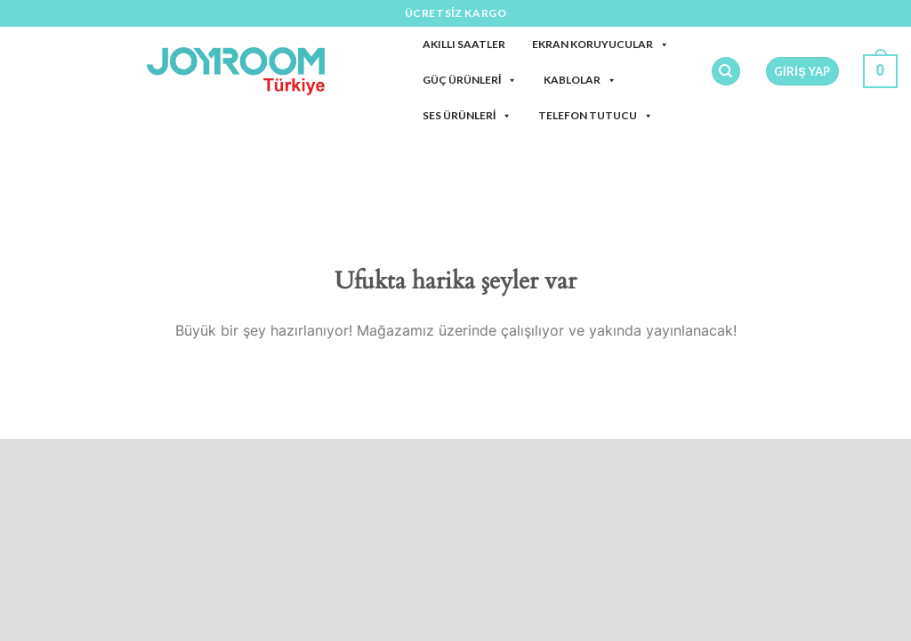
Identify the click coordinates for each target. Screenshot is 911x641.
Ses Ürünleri (467, 115)
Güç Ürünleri (470, 79)
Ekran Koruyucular (600, 44)
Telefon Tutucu (595, 115)
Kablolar (580, 79)
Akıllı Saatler (464, 44)
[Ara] (726, 71)
